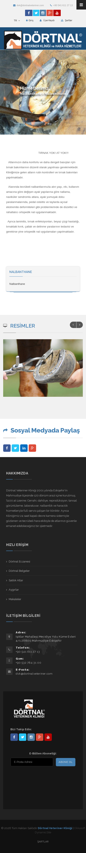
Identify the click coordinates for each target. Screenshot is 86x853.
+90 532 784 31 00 (28, 662)
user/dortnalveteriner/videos (48, 737)
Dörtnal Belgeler (19, 570)
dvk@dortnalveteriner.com (28, 5)
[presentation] (37, 777)
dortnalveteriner (31, 737)
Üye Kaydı (47, 20)
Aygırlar (14, 589)
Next (79, 325)
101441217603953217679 (39, 737)
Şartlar (66, 20)
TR (17, 20)
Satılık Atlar (16, 580)
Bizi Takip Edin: (21, 729)
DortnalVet (22, 737)
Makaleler (15, 599)
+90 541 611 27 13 (61, 5)
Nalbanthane (17, 283)
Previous (73, 325)
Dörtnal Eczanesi (19, 561)
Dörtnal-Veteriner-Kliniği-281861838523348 (14, 737)
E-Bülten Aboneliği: (43, 753)
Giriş (29, 20)
